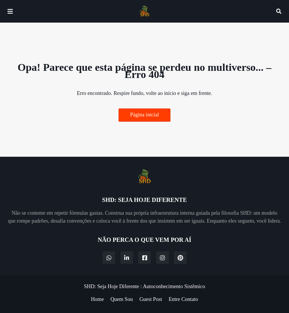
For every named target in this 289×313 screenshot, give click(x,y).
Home (97, 299)
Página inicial (144, 115)
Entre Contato (183, 299)
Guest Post (150, 299)
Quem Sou (121, 299)
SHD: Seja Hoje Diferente (111, 286)
